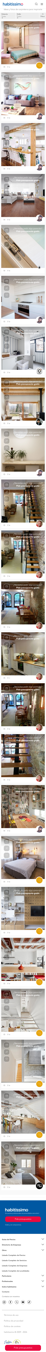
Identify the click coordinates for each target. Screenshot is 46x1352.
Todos (19, 17)
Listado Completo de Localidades (15, 1271)
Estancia (5, 14)
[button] (5, 67)
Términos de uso (11, 1315)
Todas (4, 17)
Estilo (19, 14)
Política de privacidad (13, 1321)
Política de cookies (12, 1327)
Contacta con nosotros (11, 1296)
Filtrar (43, 16)
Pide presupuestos (23, 1348)
